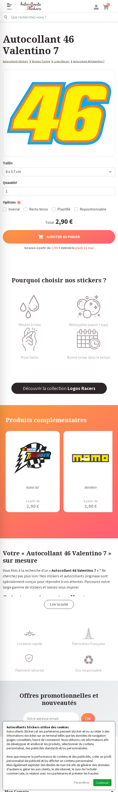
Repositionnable (93, 209)
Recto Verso (38, 209)
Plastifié (63, 209)
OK (88, 719)
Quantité (10, 182)
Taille (8, 163)
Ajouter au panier (59, 236)
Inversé (14, 209)
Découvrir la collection (59, 388)
